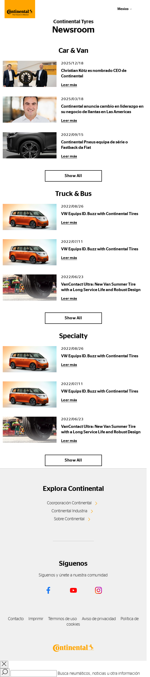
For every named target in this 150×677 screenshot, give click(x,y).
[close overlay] (4, 664)
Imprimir (35, 619)
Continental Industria (69, 511)
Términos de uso (62, 619)
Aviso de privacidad (99, 619)
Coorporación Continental (69, 503)
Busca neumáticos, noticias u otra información (99, 674)
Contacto (16, 619)
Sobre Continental (69, 519)
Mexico (123, 9)
